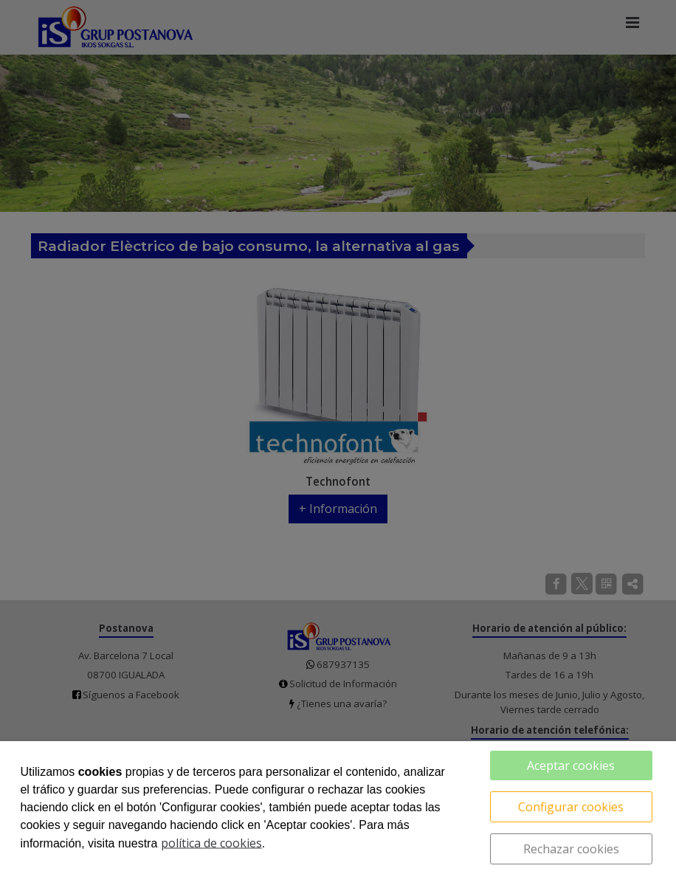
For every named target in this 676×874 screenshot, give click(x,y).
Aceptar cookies (571, 765)
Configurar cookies (571, 807)
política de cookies (211, 843)
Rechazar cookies (571, 849)
